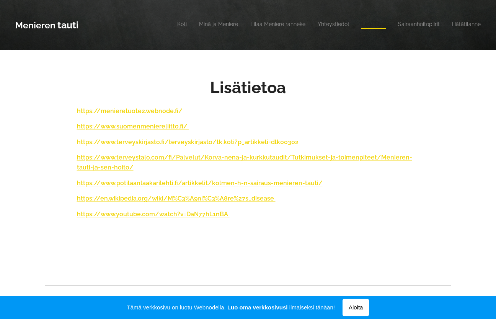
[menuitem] (409, 25)
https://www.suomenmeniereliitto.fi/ (133, 126)
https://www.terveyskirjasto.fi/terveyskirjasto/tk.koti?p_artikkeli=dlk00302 (188, 142)
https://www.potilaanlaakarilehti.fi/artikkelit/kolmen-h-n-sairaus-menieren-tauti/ (200, 183)
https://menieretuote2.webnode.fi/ (130, 111)
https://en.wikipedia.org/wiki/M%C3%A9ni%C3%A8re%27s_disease (176, 198)
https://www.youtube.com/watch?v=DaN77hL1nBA (153, 214)
